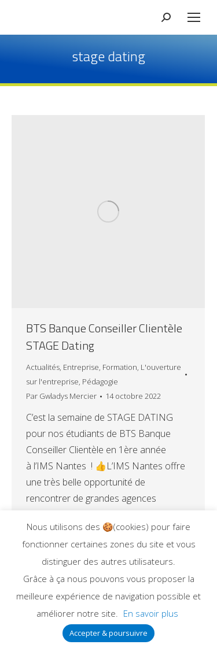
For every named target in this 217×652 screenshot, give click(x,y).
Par (61, 396)
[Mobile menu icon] (193, 17)
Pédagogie (100, 381)
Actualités (43, 367)
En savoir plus (150, 613)
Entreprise (81, 367)
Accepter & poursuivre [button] (108, 633)
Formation (119, 367)
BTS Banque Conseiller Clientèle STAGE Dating (104, 337)
